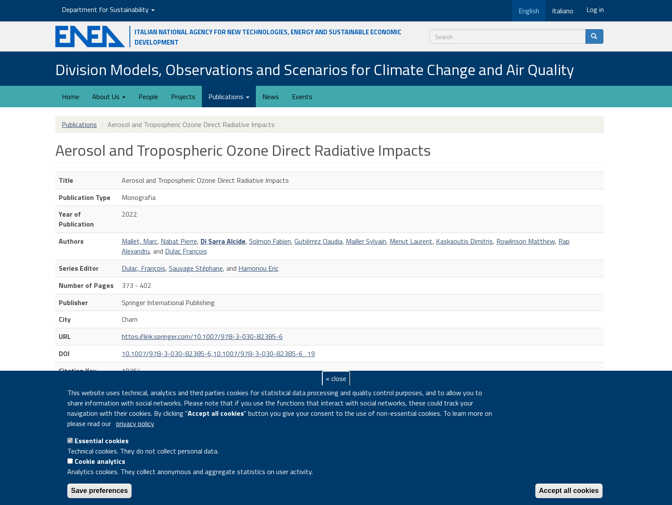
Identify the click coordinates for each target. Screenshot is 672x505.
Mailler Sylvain (366, 241)
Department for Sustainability (108, 9)
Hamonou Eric (258, 268)
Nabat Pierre (179, 241)
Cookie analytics (100, 461)
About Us (109, 96)
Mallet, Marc (139, 241)
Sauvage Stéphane (196, 268)
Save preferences (99, 490)
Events (302, 96)
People (148, 96)
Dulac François (186, 251)
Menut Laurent (411, 241)
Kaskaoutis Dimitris (464, 241)
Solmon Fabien (270, 241)
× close (336, 378)
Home (70, 96)
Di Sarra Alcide (223, 241)
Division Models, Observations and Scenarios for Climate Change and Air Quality (314, 69)
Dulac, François (143, 268)
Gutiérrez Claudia (318, 241)
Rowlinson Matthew (525, 241)
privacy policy (135, 423)
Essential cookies (102, 440)
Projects (183, 96)
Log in (595, 9)
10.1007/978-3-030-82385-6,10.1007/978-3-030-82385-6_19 (218, 353)
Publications (228, 96)
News (270, 96)
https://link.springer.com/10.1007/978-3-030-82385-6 (202, 336)
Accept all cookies (569, 490)
